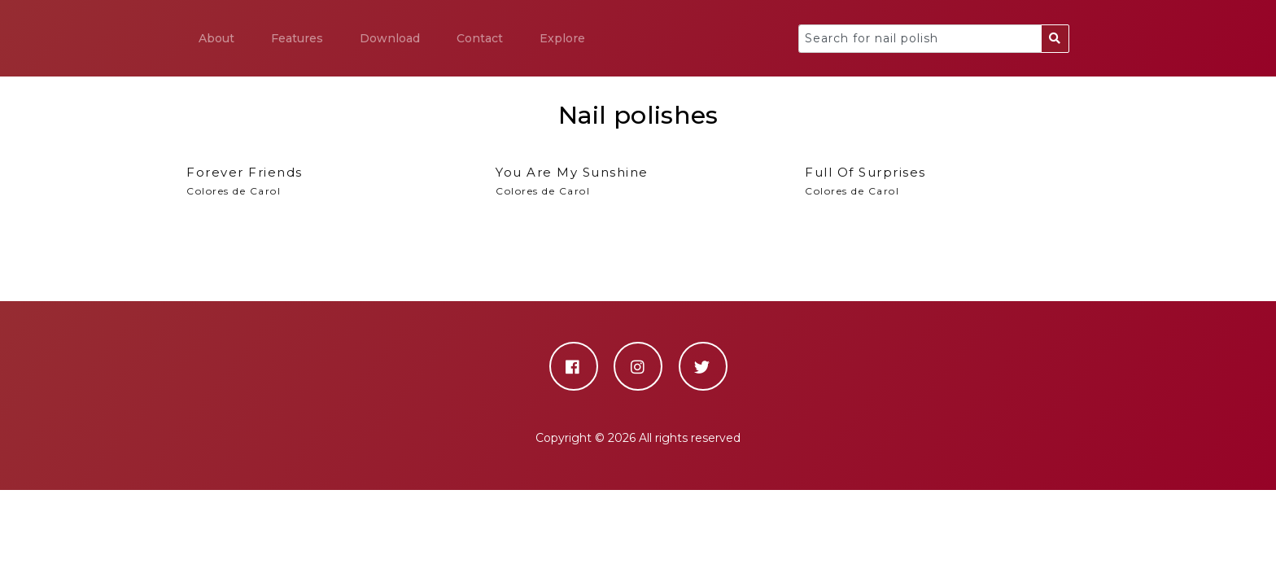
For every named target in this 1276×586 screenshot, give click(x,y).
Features (297, 38)
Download (390, 38)
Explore (562, 38)
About (216, 38)
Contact (480, 38)
